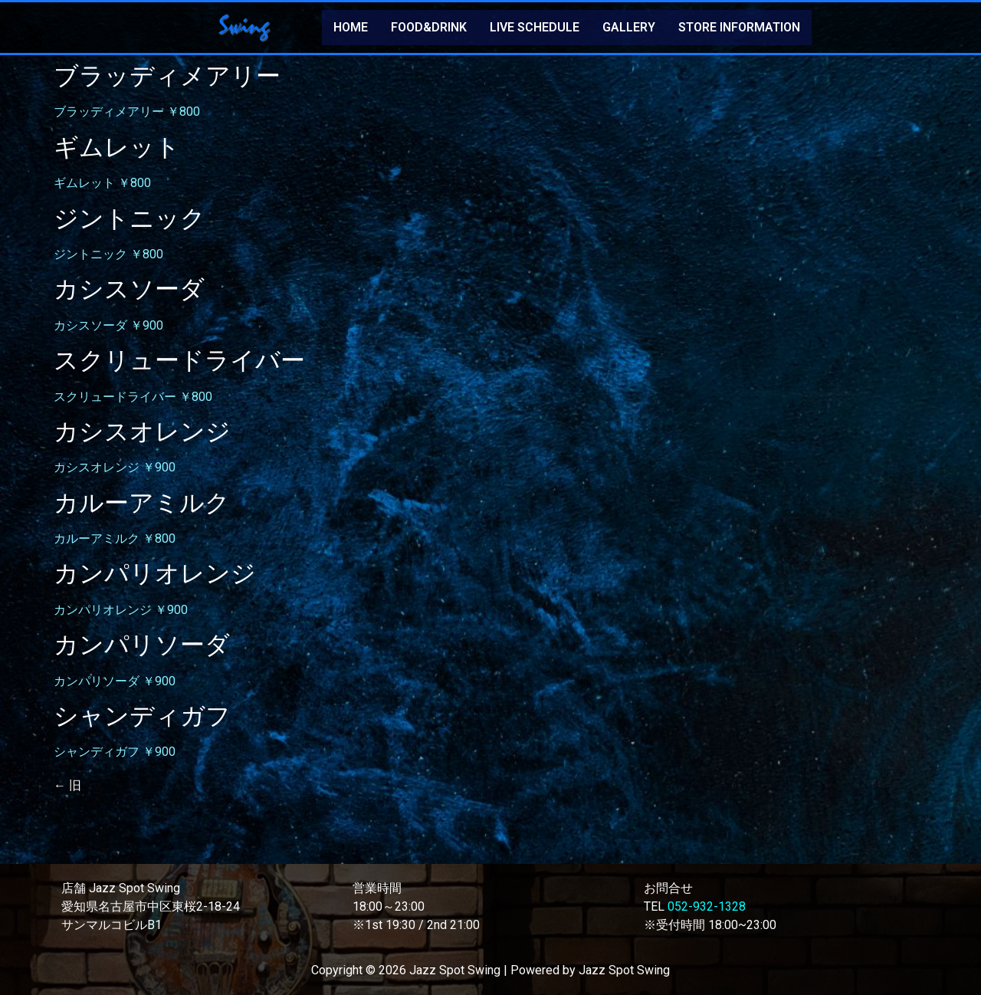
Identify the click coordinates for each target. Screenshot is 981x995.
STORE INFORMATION (739, 27)
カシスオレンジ (142, 431)
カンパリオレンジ (155, 573)
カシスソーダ (129, 289)
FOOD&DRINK (429, 27)
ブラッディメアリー (167, 75)
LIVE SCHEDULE (534, 27)
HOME (350, 27)
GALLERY (628, 27)
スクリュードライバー (179, 360)
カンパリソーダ (142, 644)
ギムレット (117, 147)
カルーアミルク (142, 502)
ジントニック (129, 218)
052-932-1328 (707, 906)
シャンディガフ (142, 716)
